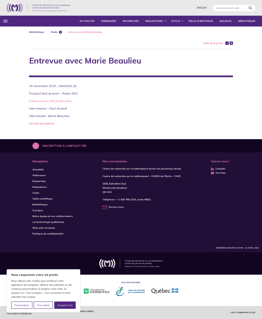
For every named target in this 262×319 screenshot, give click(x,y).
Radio (54, 32)
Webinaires (108, 21)
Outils (175, 21)
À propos (37, 210)
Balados (225, 21)
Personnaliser (21, 305)
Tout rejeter (43, 305)
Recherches (131, 21)
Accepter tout (65, 305)
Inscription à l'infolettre (64, 146)
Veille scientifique (200, 21)
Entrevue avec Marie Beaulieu (50, 101)
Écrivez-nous (116, 207)
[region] (43, 290)
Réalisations (154, 21)
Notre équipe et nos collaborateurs (52, 216)
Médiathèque (246, 21)
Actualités (87, 21)
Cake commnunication (242, 312)
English (202, 7)
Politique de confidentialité (47, 233)
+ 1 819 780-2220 (126, 199)
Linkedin (218, 168)
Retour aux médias (41, 123)
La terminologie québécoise (48, 222)
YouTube (218, 172)
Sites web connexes (43, 227)
